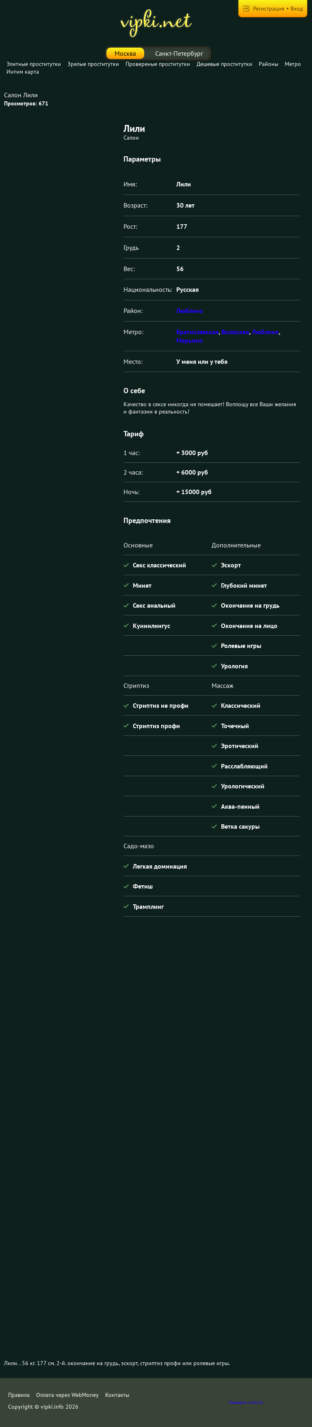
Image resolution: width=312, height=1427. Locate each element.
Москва (125, 53)
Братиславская (197, 332)
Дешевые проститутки (224, 64)
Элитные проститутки (33, 64)
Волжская (235, 332)
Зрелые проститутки (93, 64)
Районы (268, 64)
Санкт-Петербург (179, 53)
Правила (19, 1395)
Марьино (189, 340)
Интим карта (22, 71)
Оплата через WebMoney (67, 1395)
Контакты (117, 1395)
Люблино (189, 310)
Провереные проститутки (158, 64)
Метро (293, 64)
